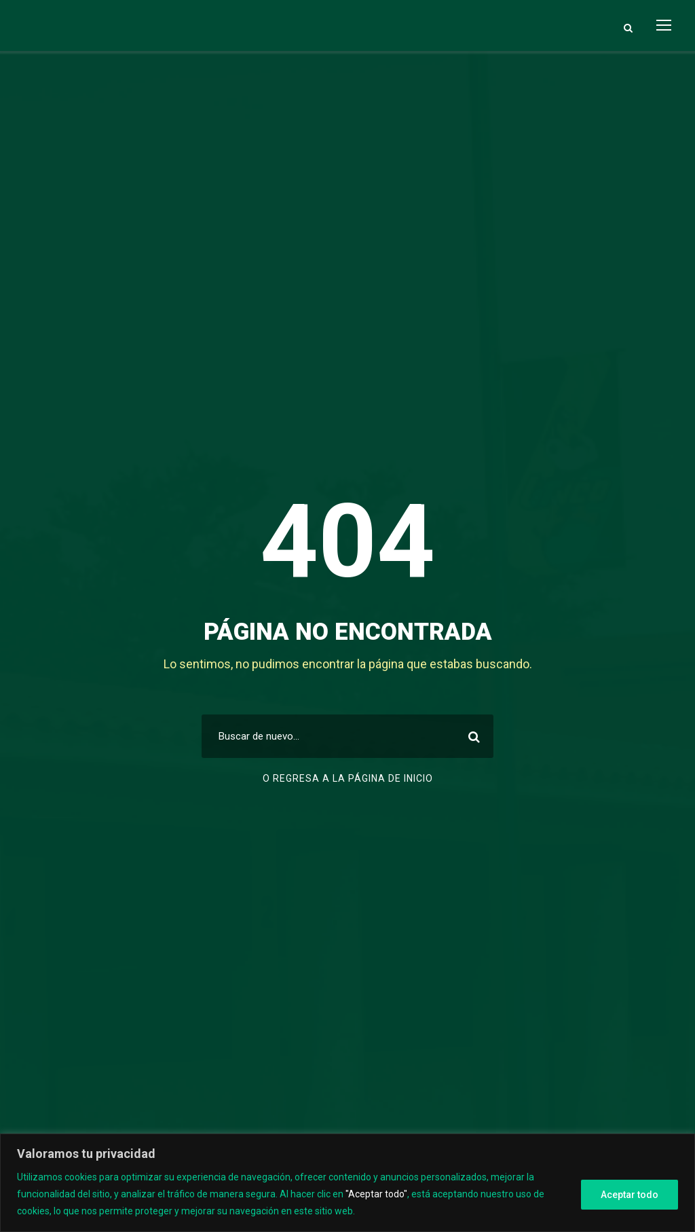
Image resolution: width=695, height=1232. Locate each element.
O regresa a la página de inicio (348, 778)
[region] (347, 1183)
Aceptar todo (629, 1194)
